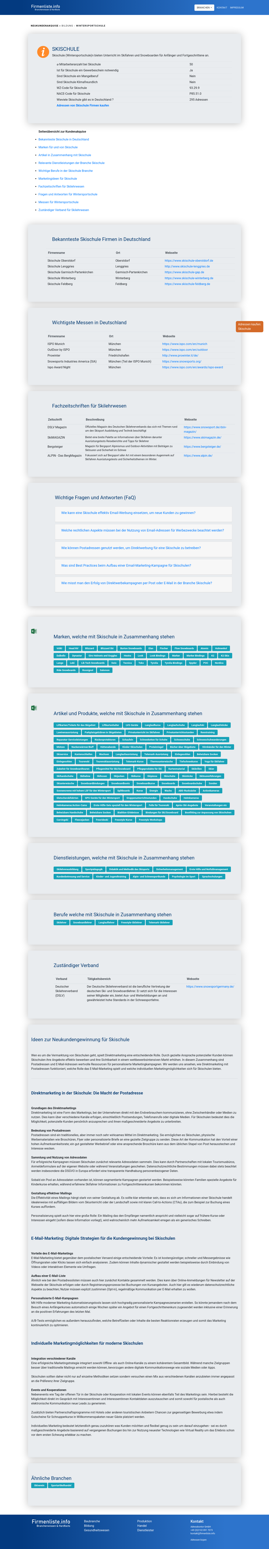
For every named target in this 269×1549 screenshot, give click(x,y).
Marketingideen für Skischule (57, 178)
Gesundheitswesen (96, 1530)
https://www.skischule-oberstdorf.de (189, 260)
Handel (142, 1526)
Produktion (144, 1521)
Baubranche (92, 1521)
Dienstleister (145, 1530)
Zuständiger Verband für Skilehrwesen (63, 210)
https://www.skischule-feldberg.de (187, 284)
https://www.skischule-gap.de (184, 272)
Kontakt (222, 7)
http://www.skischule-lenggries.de (187, 266)
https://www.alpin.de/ (198, 455)
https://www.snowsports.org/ (181, 361)
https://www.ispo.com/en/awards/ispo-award (192, 367)
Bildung (89, 1526)
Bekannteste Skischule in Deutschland (63, 139)
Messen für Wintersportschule (58, 202)
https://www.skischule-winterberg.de (189, 278)
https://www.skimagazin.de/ (202, 437)
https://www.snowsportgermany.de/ (210, 986)
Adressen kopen (199, 1540)
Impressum (237, 7)
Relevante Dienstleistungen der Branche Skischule (71, 163)
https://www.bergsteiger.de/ (202, 446)
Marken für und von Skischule (58, 147)
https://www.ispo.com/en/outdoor (185, 349)
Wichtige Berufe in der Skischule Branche (65, 171)
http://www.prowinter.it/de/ (180, 355)
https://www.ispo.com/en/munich (184, 344)
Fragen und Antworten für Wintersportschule (67, 194)
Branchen (203, 7)
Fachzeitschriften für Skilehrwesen (61, 186)
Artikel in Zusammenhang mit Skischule (64, 155)
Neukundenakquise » (46, 25)
